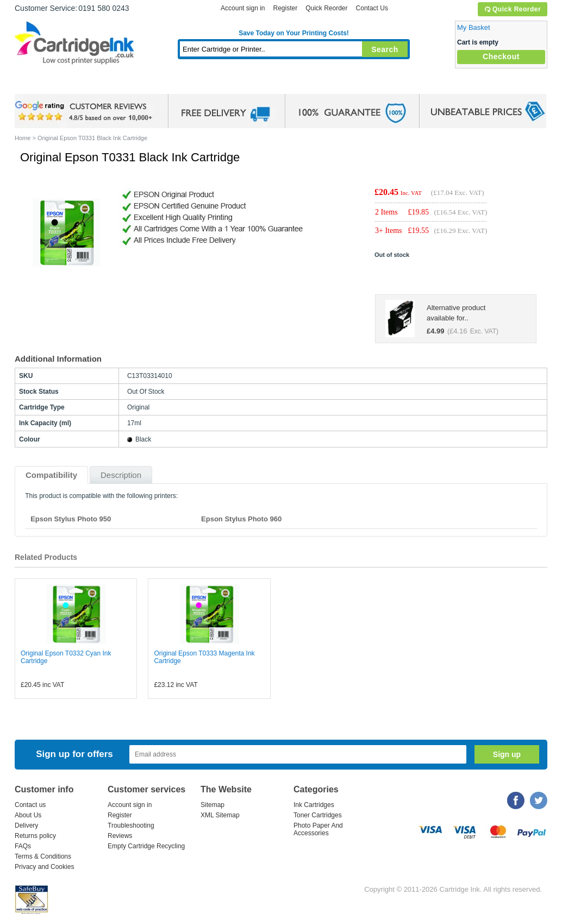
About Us (28, 815)
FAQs (23, 846)
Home (36, 84)
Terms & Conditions (43, 856)
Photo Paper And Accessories (318, 829)
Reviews (120, 836)
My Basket (473, 27)
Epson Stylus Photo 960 (241, 519)
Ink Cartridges (97, 84)
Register (285, 8)
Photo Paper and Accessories (296, 84)
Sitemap (212, 805)
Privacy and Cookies (44, 867)
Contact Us (372, 8)
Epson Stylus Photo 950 (70, 519)
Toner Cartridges (181, 84)
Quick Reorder (512, 9)
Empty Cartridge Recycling (146, 846)
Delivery (26, 825)
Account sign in (243, 8)
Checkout (501, 56)
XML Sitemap (220, 815)
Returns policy (35, 836)
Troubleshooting (131, 825)
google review (85, 111)
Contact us (30, 805)
